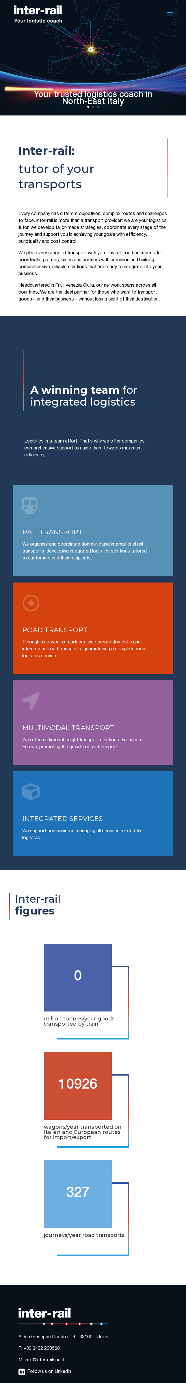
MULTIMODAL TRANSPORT (68, 728)
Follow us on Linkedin (49, 1372)
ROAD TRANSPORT (55, 630)
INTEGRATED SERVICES (62, 819)
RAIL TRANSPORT (52, 532)
